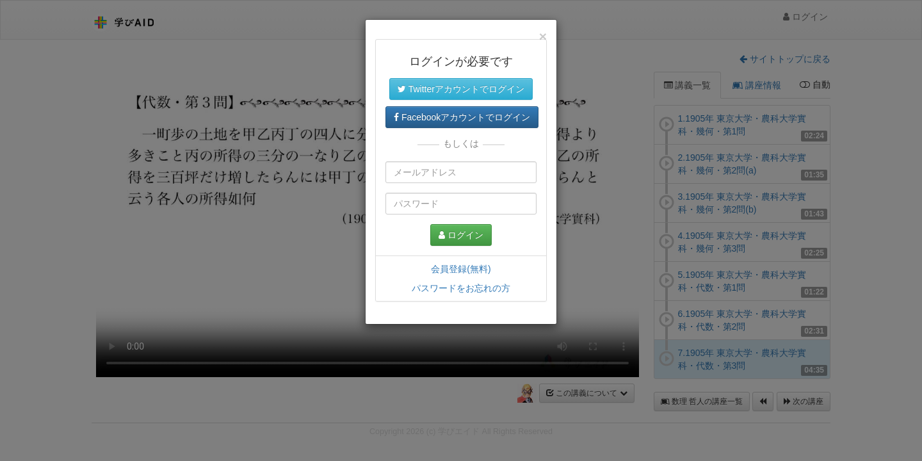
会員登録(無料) (460, 269)
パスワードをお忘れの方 (461, 288)
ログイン (461, 235)
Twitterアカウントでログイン (461, 89)
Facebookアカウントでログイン (462, 117)
